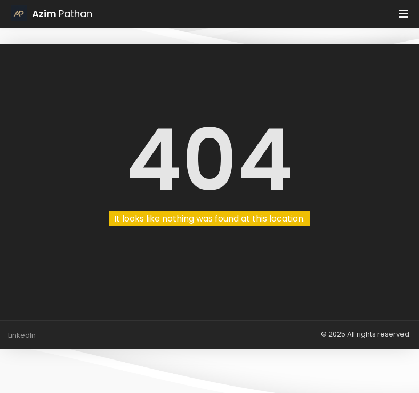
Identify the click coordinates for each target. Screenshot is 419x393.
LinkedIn (22, 335)
